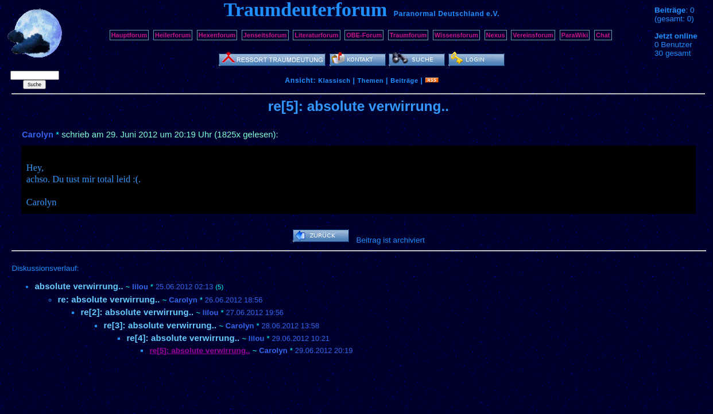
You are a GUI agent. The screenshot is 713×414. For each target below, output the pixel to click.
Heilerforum (173, 35)
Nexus (495, 35)
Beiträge (404, 80)
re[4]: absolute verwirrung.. (182, 338)
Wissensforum (456, 35)
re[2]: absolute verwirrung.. (136, 312)
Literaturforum (316, 35)
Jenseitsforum (265, 35)
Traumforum (408, 35)
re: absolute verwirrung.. (108, 299)
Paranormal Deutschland (439, 14)
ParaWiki (574, 35)
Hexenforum (217, 35)
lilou (140, 286)
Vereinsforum (533, 35)
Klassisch (334, 80)
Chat (603, 35)
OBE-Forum (364, 35)
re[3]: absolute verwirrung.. (159, 325)
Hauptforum (129, 35)
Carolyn (37, 134)
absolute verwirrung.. (78, 286)
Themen (370, 80)
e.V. (492, 14)
